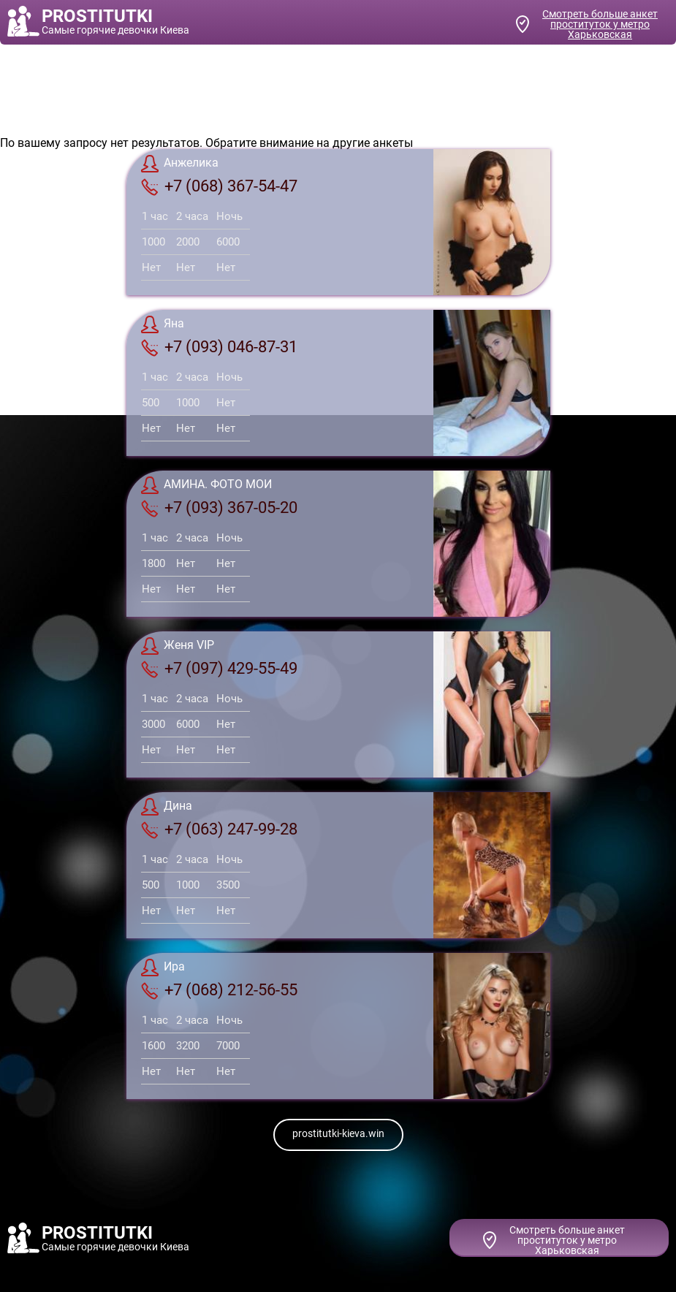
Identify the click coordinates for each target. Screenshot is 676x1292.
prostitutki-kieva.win (338, 1133)
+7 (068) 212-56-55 (219, 990)
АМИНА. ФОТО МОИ (206, 485)
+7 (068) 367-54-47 (219, 186)
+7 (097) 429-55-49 (219, 668)
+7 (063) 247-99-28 (219, 829)
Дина (166, 807)
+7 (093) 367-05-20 (219, 507)
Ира (163, 967)
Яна (162, 324)
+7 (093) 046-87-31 (219, 347)
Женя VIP (177, 646)
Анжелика (180, 163)
